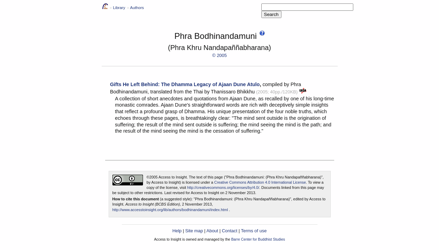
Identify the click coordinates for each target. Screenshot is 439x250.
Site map (194, 230)
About (212, 230)
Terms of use (254, 230)
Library (119, 8)
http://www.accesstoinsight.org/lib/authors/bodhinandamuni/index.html (170, 210)
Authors (137, 8)
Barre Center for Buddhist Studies (258, 239)
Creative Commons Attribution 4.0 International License (260, 182)
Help (177, 230)
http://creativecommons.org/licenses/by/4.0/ (223, 187)
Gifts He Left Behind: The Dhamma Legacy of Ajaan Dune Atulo (185, 84)
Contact (229, 230)
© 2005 (219, 55)
